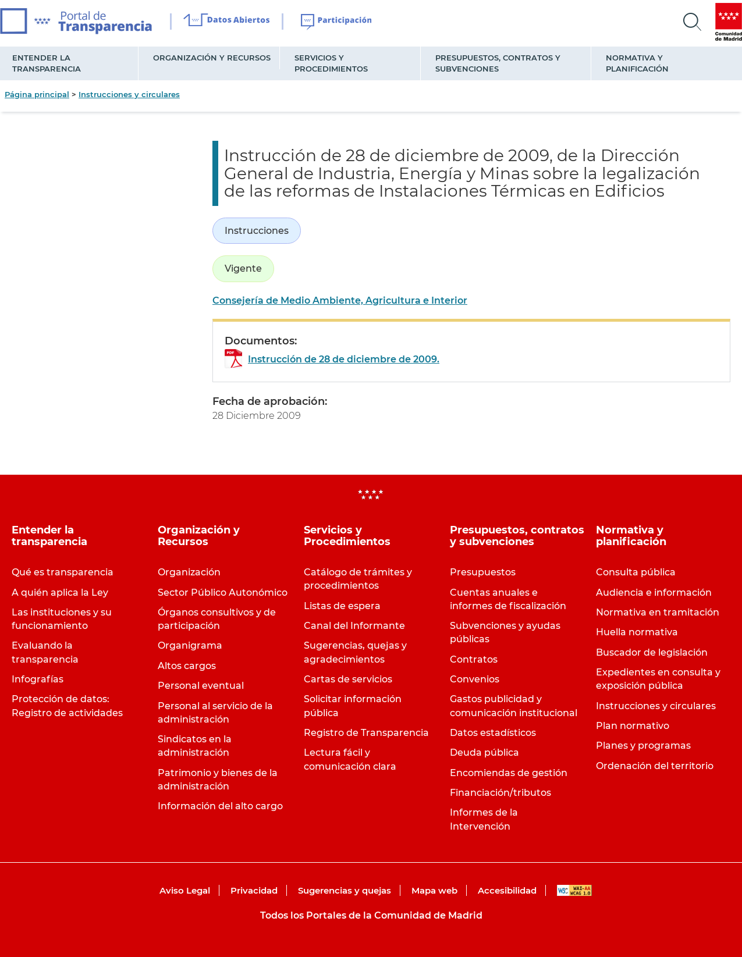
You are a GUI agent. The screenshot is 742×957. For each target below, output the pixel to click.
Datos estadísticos (493, 732)
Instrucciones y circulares (129, 94)
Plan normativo (632, 725)
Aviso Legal (184, 890)
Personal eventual (201, 685)
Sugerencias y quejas (344, 890)
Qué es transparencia (62, 572)
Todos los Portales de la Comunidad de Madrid (371, 915)
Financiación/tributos (500, 792)
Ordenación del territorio (654, 765)
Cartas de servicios (348, 679)
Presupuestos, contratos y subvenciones (497, 63)
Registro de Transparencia (366, 732)
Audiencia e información (654, 592)
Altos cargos (187, 665)
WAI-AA (574, 890)
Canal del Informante (354, 625)
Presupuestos (483, 572)
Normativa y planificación (637, 63)
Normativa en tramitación (657, 612)
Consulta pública (636, 572)
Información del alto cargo (220, 806)
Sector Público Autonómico (222, 592)
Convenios (474, 679)
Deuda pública (484, 752)
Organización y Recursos (212, 57)
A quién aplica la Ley (60, 592)
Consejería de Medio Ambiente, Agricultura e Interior (339, 300)
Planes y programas (643, 745)
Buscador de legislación (652, 652)
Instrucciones (257, 230)
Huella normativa (637, 632)
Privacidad (254, 890)
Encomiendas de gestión (508, 772)
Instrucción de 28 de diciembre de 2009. (343, 359)
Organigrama (190, 645)
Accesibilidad (507, 890)
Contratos (474, 659)
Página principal (37, 94)
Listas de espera (342, 605)
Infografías (37, 679)
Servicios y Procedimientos (331, 63)
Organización (189, 572)
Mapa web (434, 890)
